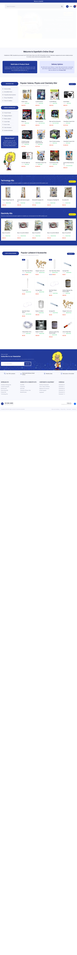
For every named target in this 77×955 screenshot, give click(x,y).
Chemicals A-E (62, 384)
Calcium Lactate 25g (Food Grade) (54, 332)
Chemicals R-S (62, 392)
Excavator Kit (65, 199)
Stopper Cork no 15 (40, 270)
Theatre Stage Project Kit (8, 199)
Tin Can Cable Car (25, 162)
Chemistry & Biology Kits (6, 384)
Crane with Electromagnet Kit (23, 200)
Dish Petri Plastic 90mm (53, 291)
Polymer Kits (3, 392)
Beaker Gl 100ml (39, 331)
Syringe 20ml (39, 290)
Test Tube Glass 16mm (27, 270)
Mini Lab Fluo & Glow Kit (55, 121)
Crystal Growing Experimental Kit (25, 142)
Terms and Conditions (55, 409)
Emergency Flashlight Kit (53, 199)
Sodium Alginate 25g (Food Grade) (67, 291)
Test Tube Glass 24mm (54, 270)
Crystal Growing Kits (5, 386)
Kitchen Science (39, 121)
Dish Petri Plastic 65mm (26, 311)
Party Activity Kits (4, 390)
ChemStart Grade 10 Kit (68, 121)
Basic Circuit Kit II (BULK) (53, 232)
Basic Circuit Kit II (36, 232)
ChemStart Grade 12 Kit (68, 141)
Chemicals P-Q (62, 390)
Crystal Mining (52, 101)
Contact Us (74, 409)
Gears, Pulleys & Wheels (44, 386)
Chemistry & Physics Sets (25, 390)
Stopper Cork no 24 (67, 311)
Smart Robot (66, 101)
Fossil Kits (22, 384)
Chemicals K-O (62, 388)
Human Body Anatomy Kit (68, 163)
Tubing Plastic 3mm (26, 331)
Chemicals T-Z (62, 394)
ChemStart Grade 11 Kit (40, 162)
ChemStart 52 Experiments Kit (39, 142)
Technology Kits (4, 394)
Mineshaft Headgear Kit (37, 199)
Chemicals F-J (62, 386)
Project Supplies (42, 390)
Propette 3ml (25, 290)
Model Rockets (23, 392)
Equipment (41, 392)
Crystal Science (39, 101)
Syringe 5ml (52, 311)
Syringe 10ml (66, 270)
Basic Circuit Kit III (66, 232)
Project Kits (22, 386)
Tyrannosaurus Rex (53, 162)
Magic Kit (23, 121)
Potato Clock (24, 101)
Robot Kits (22, 388)
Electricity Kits (4, 388)
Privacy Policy (63, 409)
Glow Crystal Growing (54, 141)
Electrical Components (44, 384)
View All (72, 84)
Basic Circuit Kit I (6, 232)
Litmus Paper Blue (67, 331)
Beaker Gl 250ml (39, 311)
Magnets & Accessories (44, 388)
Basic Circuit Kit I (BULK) (23, 232)
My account (69, 409)
